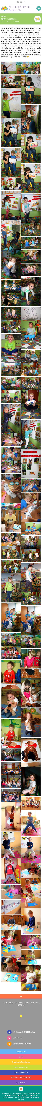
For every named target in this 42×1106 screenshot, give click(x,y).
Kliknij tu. (21, 1099)
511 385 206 (18, 1038)
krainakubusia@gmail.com (22, 1044)
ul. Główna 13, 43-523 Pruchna (24, 1032)
